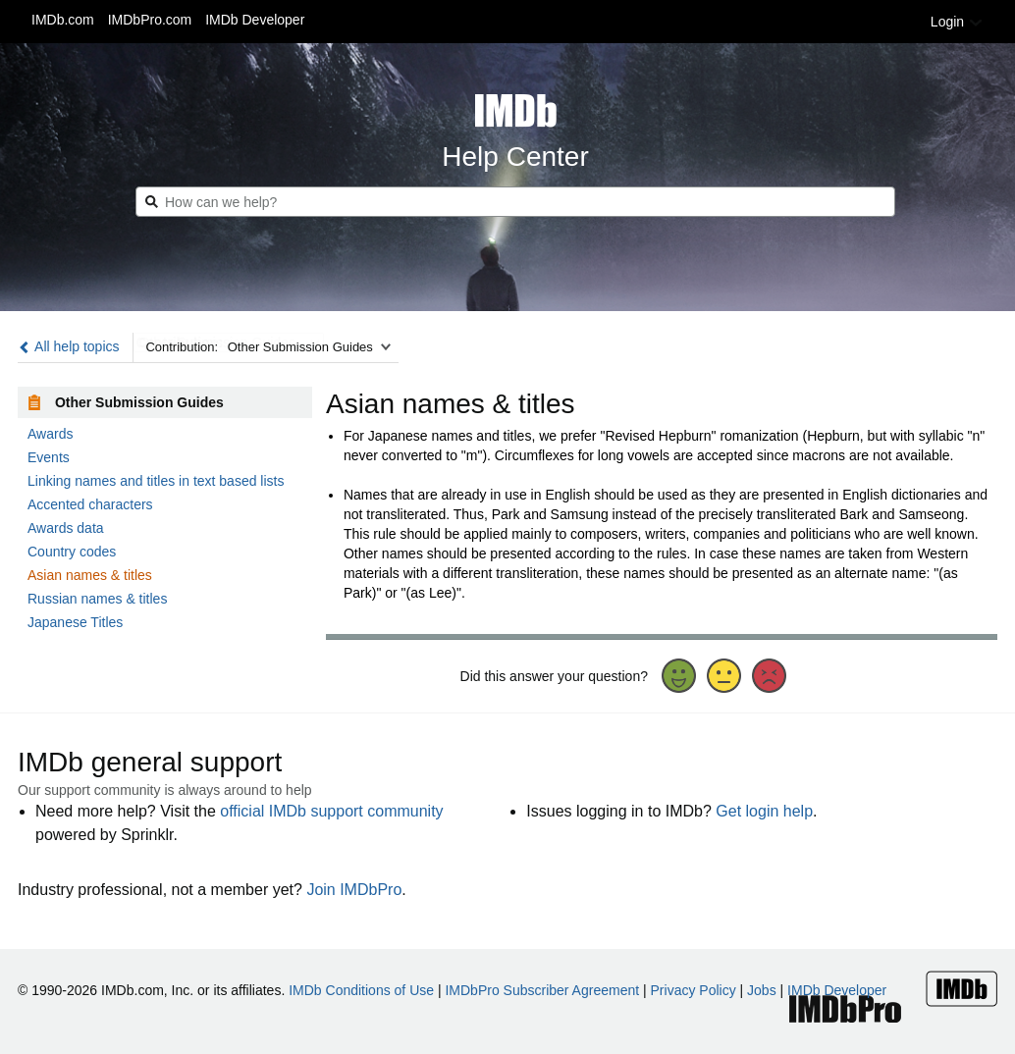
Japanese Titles (75, 622)
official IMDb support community (331, 811)
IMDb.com (62, 19)
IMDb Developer (254, 19)
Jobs (761, 990)
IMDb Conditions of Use (361, 990)
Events (48, 457)
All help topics (69, 346)
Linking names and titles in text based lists (155, 481)
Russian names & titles (97, 598)
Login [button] (957, 21)
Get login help (764, 811)
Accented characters (90, 504)
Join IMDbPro (353, 889)
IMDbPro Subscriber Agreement (542, 990)
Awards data (65, 528)
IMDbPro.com (150, 19)
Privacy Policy (693, 990)
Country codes (71, 551)
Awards (50, 434)
